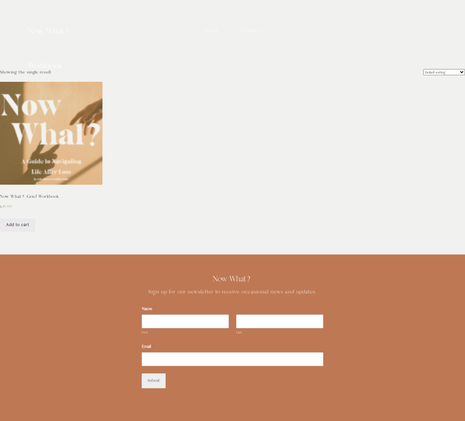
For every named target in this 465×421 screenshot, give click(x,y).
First (145, 332)
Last (239, 332)
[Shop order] (444, 72)
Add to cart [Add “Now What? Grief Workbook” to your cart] (17, 225)
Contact (252, 30)
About (210, 30)
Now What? (49, 31)
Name (148, 309)
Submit (153, 381)
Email (147, 347)
